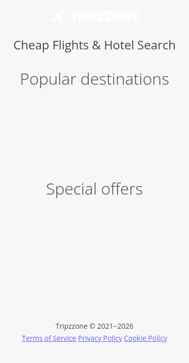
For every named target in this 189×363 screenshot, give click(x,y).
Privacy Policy (100, 338)
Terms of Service (49, 338)
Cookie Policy (145, 338)
